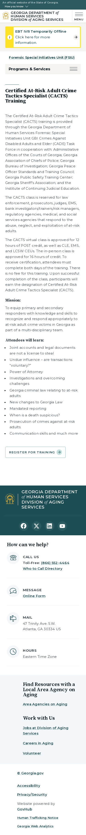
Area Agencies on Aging (45, 704)
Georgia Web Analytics (35, 826)
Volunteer (32, 753)
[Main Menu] (77, 16)
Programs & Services (29, 69)
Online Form (34, 596)
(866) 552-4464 (55, 563)
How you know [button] (14, 6)
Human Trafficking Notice (37, 817)
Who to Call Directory (42, 568)
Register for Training (35, 452)
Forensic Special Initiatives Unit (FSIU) (42, 57)
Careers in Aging (38, 743)
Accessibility (28, 785)
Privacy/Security (32, 794)
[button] (74, 69)
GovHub (24, 809)
